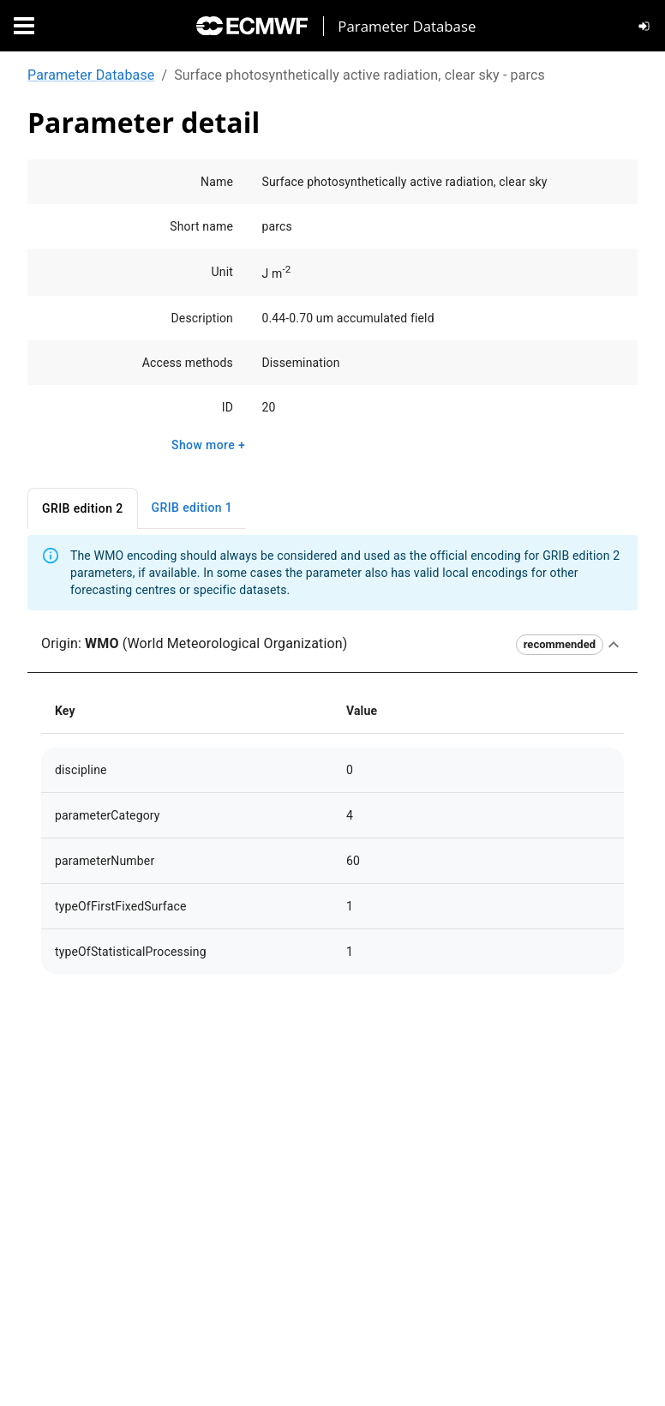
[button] (332, 644)
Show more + (208, 445)
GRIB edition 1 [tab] (192, 508)
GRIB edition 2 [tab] (82, 509)
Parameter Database (90, 75)
